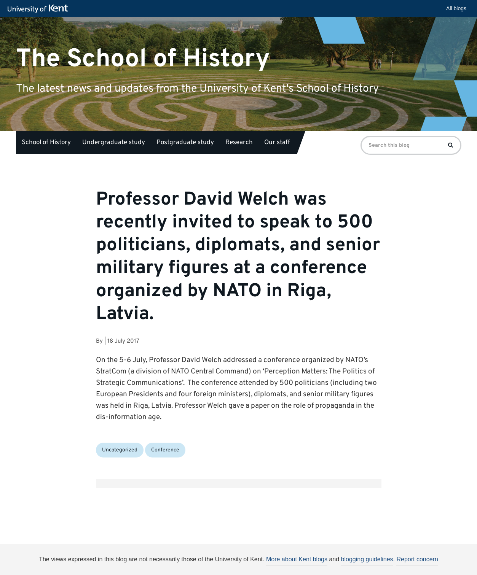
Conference (165, 450)
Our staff (277, 142)
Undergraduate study (113, 142)
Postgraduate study (185, 142)
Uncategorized (119, 450)
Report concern (417, 559)
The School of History (143, 59)
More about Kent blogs (296, 559)
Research (239, 142)
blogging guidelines (367, 559)
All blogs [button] (456, 8)
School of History (46, 142)
